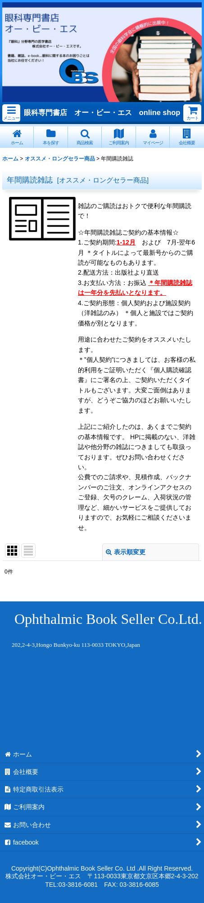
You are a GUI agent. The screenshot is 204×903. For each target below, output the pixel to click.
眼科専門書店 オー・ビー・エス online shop (102, 112)
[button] (11, 113)
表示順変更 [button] (125, 552)
